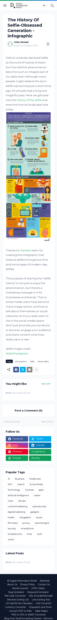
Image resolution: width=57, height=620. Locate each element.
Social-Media (43, 361)
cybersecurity (39, 506)
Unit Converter (43, 603)
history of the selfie (29, 100)
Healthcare (35, 478)
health (11, 517)
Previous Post (12, 421)
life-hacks (13, 523)
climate (22, 501)
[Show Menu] (5, 5)
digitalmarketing (16, 512)
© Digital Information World (22, 580)
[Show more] (36, 369)
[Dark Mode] (45, 5)
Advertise (45, 580)
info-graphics (21, 361)
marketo (25, 250)
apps (41, 490)
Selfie (32, 361)
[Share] (46, 44)
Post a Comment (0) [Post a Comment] (28, 410)
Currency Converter (15, 607)
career (37, 495)
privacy (26, 523)
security (12, 528)
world (11, 539)
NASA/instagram (17, 353)
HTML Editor (38, 588)
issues (39, 517)
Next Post (46, 421)
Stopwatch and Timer (40, 607)
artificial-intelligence (18, 495)
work (39, 534)
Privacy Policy (27, 584)
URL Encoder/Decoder (41, 595)
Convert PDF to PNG (20, 611)
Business (19, 478)
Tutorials (29, 490)
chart (10, 501)
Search (21, 484)
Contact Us (44, 584)
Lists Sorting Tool (41, 599)
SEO (10, 484)
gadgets (34, 512)
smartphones (15, 534)
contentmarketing (17, 506)
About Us (12, 584)
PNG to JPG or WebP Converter (28, 614)
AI (9, 478)
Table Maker (41, 611)
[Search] (52, 5)
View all (45, 383)
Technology (14, 490)
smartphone (27, 528)
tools (29, 534)
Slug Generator (16, 592)
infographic (25, 517)
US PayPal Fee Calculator (19, 603)
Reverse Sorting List (18, 599)
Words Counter (20, 588)
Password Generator (38, 592)
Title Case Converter (15, 595)
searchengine (42, 523)
